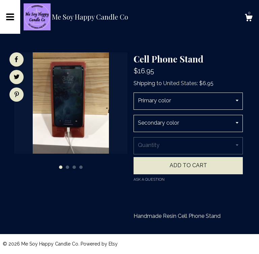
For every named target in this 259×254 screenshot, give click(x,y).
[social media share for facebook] (16, 59)
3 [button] (74, 167)
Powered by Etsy (99, 244)
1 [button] (60, 167)
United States (180, 83)
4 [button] (81, 167)
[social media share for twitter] (17, 78)
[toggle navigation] (10, 17)
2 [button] (67, 167)
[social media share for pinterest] (17, 95)
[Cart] (248, 19)
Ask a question (149, 179)
